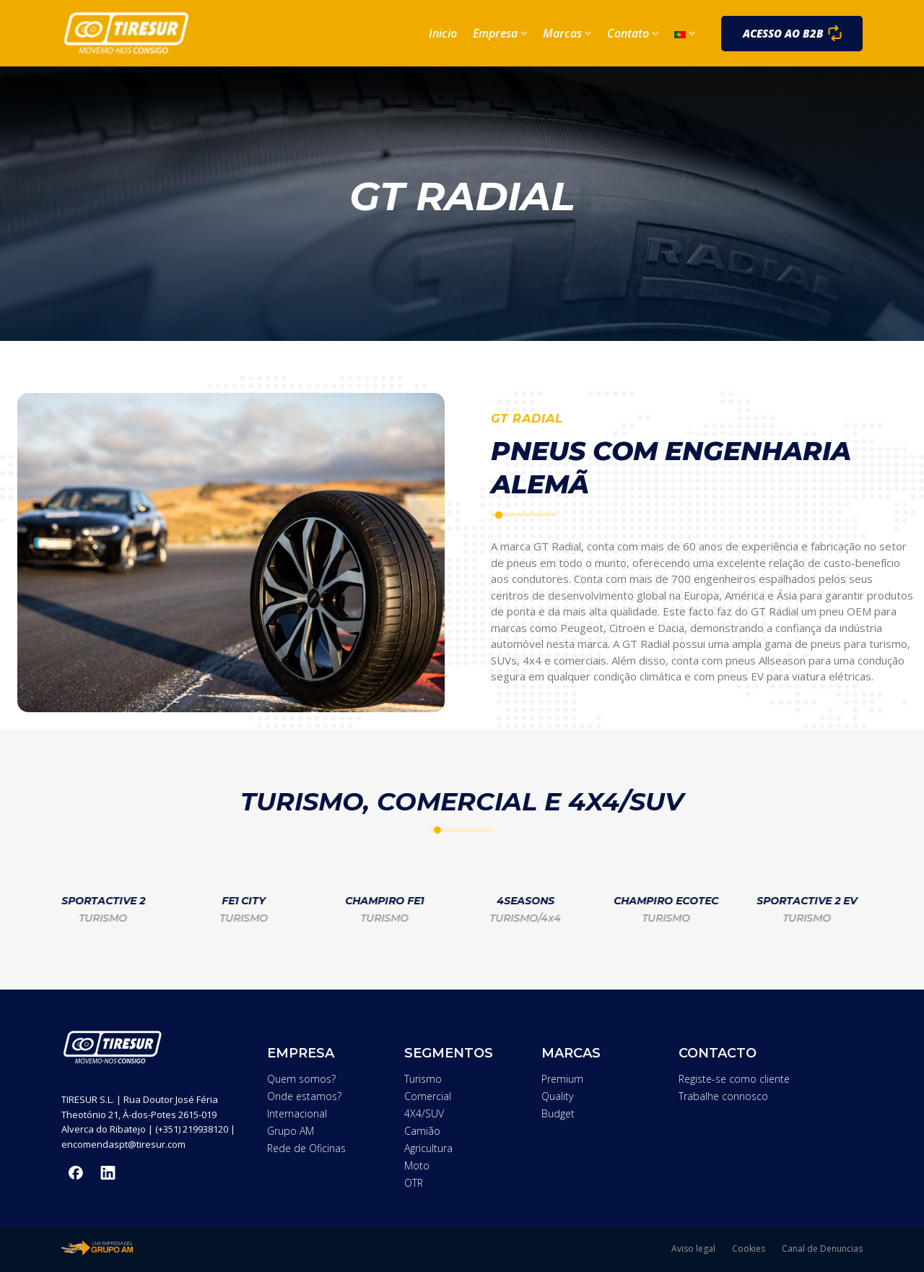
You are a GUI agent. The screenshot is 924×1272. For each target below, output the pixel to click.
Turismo (423, 1079)
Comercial (427, 1096)
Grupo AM (290, 1131)
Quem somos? (301, 1079)
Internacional (297, 1113)
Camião (422, 1131)
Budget (558, 1113)
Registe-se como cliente (734, 1079)
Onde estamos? (304, 1096)
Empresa (500, 33)
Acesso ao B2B (783, 33)
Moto (417, 1165)
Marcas (567, 33)
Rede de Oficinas (306, 1148)
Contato (632, 33)
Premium (562, 1079)
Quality (557, 1096)
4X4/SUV (424, 1113)
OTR (413, 1183)
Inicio (443, 33)
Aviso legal (693, 1248)
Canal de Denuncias (822, 1248)
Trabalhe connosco (723, 1096)
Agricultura (428, 1148)
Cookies (748, 1248)
